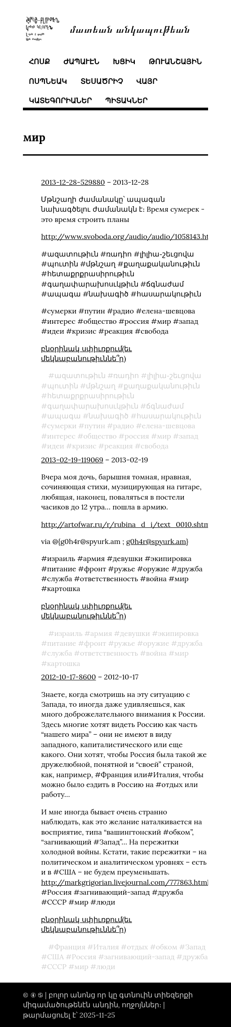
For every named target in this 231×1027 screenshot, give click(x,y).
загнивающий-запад (139, 956)
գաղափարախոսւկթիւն (92, 405)
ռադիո (126, 375)
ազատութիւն (80, 375)
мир (164, 435)
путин (94, 425)
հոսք (39, 61)
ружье (124, 643)
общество (99, 435)
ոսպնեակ (48, 81)
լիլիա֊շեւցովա (174, 375)
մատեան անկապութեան (130, 28)
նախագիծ (109, 415)
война (156, 652)
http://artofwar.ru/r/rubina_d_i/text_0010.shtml (126, 524)
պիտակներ (126, 100)
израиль (68, 633)
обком (167, 946)
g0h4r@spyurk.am (156, 541)
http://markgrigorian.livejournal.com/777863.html (125, 882)
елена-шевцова (168, 425)
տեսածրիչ (101, 81)
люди (105, 966)
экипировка (178, 633)
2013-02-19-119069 (72, 459)
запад (188, 435)
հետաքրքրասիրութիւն (90, 395)
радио (123, 425)
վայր (146, 81)
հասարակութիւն (169, 415)
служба (59, 652)
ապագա (64, 415)
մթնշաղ (101, 385)
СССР (57, 966)
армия (101, 633)
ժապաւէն (81, 61)
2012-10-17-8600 (68, 676)
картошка (63, 663)
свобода (155, 445)
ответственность (109, 652)
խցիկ (124, 61)
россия (136, 435)
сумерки (62, 425)
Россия (83, 956)
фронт (95, 643)
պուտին (62, 385)
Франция (69, 946)
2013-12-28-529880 (73, 182)
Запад (195, 946)
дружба (190, 643)
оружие (156, 643)
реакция (118, 445)
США (55, 956)
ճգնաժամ (165, 405)
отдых (137, 946)
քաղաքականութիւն (162, 385)
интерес (61, 435)
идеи (55, 445)
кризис (84, 445)
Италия (106, 946)
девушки (135, 633)
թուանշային (175, 61)
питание (61, 643)
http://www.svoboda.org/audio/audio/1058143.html (129, 236)
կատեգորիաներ (60, 100)
